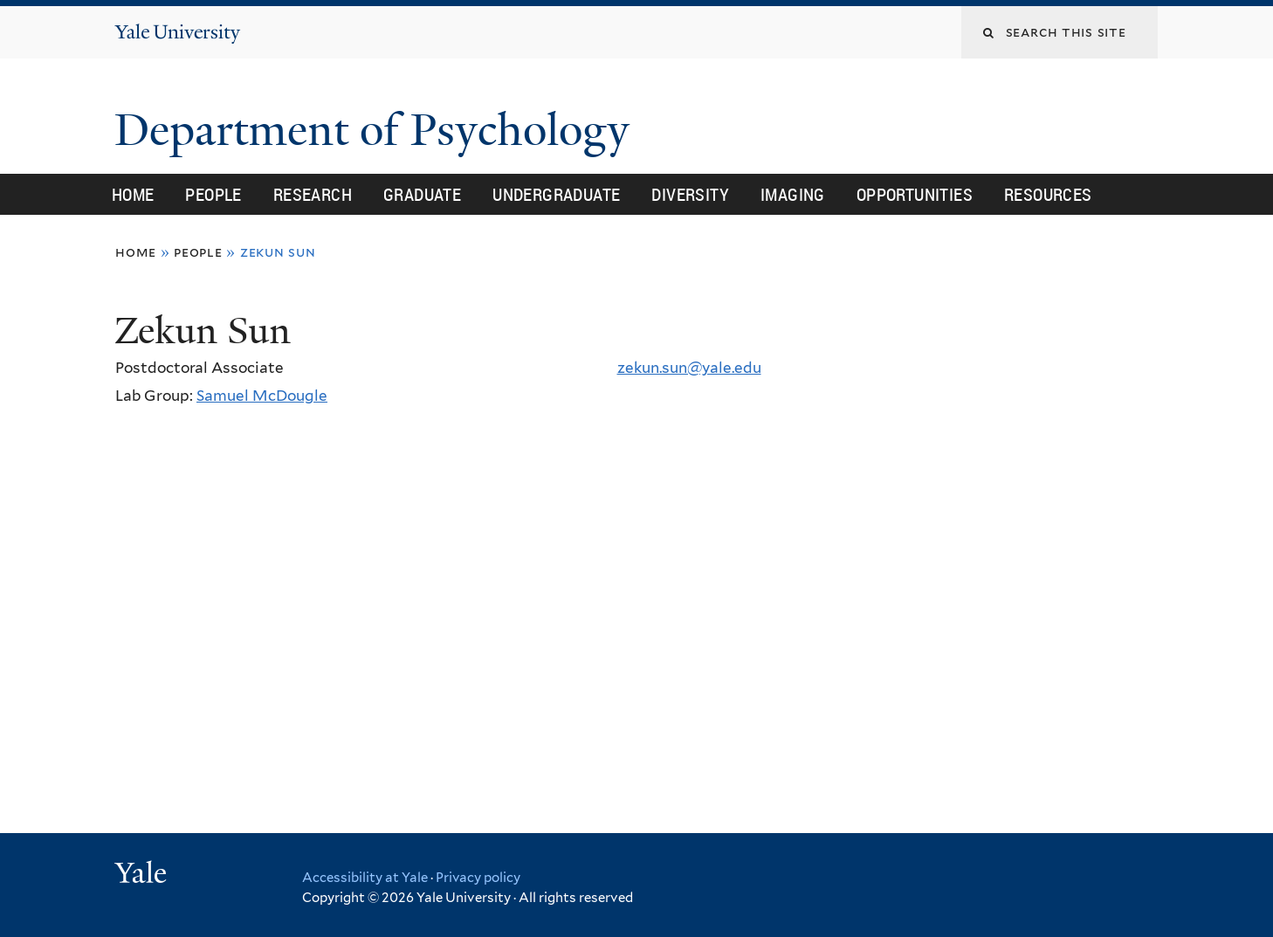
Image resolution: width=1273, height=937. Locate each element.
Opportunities (915, 194)
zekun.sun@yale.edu (689, 367)
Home (133, 194)
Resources (1048, 194)
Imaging (792, 194)
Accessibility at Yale (365, 877)
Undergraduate (556, 194)
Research (312, 194)
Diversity (690, 194)
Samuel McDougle (261, 395)
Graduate (422, 194)
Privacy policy (478, 877)
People (213, 194)
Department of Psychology (377, 130)
